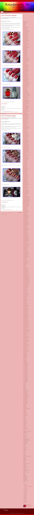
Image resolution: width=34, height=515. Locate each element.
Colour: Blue (24, 363)
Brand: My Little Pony (25, 239)
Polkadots (24, 449)
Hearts (24, 418)
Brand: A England (25, 32)
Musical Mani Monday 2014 (26, 440)
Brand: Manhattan (25, 218)
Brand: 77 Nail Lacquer (25, 31)
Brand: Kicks (24, 185)
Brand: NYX (24, 260)
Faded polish (24, 404)
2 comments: (11, 209)
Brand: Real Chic (25, 295)
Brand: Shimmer (25, 311)
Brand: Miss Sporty (25, 229)
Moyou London (17, 210)
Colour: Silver (24, 378)
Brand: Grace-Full (25, 155)
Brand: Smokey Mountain (26, 314)
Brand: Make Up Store (25, 216)
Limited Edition (25, 428)
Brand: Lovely (24, 206)
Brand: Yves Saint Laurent (26, 350)
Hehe (24, 419)
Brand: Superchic (25, 321)
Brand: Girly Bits (25, 144)
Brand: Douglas (25, 119)
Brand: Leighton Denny (25, 196)
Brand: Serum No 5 (25, 309)
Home (10, 212)
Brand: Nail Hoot (25, 242)
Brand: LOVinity (25, 207)
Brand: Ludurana (25, 208)
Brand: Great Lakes (25, 156)
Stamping (21, 210)
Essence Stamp (25, 403)
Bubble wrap (24, 356)
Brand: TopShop (25, 331)
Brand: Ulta (24, 335)
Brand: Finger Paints (25, 136)
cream (24, 383)
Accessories (24, 22)
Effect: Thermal (25, 402)
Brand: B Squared (25, 52)
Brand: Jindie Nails (25, 176)
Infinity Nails (24, 422)
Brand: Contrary (25, 98)
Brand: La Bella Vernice (25, 190)
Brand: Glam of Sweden (25, 145)
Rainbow (24, 454)
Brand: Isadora (25, 171)
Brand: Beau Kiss (25, 58)
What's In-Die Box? (25, 480)
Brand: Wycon (24, 347)
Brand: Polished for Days (26, 280)
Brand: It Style (24, 172)
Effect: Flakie (24, 392)
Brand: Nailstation (25, 247)
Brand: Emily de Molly (25, 126)
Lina (23, 429)
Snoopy (24, 464)
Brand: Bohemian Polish (26, 69)
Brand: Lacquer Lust (25, 191)
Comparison (24, 382)
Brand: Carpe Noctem (25, 78)
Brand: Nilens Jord (25, 252)
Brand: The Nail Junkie (25, 326)
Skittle (24, 461)
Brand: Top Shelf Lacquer (26, 330)
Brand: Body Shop (25, 68)
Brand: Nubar (24, 257)
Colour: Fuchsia (25, 368)
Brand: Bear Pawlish (25, 57)
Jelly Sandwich (25, 423)
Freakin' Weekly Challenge (26, 408)
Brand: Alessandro (25, 38)
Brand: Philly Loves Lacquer (26, 273)
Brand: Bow (24, 73)
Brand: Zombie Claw (25, 351)
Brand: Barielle (25, 54)
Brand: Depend (25, 113)
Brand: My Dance (25, 237)
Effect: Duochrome (25, 391)
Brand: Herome (25, 160)
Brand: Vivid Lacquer (25, 341)
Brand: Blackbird (25, 64)
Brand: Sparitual (25, 316)
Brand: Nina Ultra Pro (25, 253)
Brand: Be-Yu (24, 56)
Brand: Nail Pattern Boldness (26, 244)
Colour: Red (11, 210)
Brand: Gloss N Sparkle (25, 150)
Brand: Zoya (24, 352)
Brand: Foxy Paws (25, 139)
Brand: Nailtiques (25, 248)
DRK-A (24, 386)
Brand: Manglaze (25, 217)
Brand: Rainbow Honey (25, 294)
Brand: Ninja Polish (25, 254)
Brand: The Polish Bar (25, 327)
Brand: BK (24, 63)
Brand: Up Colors (25, 336)
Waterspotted (24, 479)
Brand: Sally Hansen (25, 305)
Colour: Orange (8, 210)
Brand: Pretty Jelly (25, 283)
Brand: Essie (24, 129)
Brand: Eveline (24, 131)
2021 (24, 493)
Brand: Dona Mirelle (25, 118)
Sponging (24, 465)
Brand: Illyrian (24, 166)
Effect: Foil (24, 393)
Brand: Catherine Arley (25, 79)
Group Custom (24, 414)
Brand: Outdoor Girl (25, 263)
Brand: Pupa (24, 290)
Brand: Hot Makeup (25, 162)
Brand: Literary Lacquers (26, 201)
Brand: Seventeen (25, 310)
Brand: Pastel (24, 269)
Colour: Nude (24, 373)
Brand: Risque (24, 299)
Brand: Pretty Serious (25, 285)
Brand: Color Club (25, 93)
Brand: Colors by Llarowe (26, 95)
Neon (24, 445)
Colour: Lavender (25, 371)
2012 (24, 501)
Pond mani (24, 450)
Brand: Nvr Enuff (25, 258)
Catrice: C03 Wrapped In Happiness (8, 116)
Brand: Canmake (25, 77)
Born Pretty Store (25, 27)
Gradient (24, 413)
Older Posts (20, 212)
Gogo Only (24, 412)
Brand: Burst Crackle (25, 74)
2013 (24, 500)
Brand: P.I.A (24, 265)
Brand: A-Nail (24, 33)
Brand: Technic (25, 324)
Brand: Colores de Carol (26, 94)
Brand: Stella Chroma (25, 320)
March (25, 489)
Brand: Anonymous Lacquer (26, 46)
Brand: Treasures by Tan (26, 332)
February (26, 490)
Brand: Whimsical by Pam (26, 345)
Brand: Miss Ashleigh (25, 228)
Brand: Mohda (24, 233)
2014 (24, 499)
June (25, 485)
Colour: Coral (24, 367)
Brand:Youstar (24, 355)
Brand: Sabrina (25, 304)
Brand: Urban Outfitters (25, 337)
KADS (24, 424)
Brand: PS (24, 288)
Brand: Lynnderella (25, 211)
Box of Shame (24, 28)
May (25, 487)
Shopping (24, 460)
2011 (24, 502)
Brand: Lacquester (25, 193)
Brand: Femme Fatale (25, 135)
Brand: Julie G (24, 181)
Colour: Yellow (24, 381)
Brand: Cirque (24, 89)
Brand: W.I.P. (24, 342)
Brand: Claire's (24, 90)
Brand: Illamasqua (25, 165)
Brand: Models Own (25, 232)
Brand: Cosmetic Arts (25, 100)
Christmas (24, 360)
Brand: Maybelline (25, 223)
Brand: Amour (24, 41)
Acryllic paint (24, 23)
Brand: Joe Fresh (25, 177)
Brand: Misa (24, 227)
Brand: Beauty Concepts (26, 59)
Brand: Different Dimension (26, 114)
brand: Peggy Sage (25, 270)
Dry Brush (24, 388)
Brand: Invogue (25, 170)
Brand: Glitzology (25, 149)
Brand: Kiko (24, 186)
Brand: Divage (24, 115)
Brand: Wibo (24, 346)
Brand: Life (24, 198)
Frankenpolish (24, 407)
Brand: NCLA (24, 249)
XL (23, 481)
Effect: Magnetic (25, 397)
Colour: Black (24, 362)
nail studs (24, 443)
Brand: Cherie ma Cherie (26, 84)
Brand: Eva (24, 130)
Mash (24, 434)
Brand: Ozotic (24, 264)
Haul (23, 417)
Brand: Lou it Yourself (25, 203)
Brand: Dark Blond (25, 108)
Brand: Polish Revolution (26, 278)
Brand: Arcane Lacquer (25, 47)
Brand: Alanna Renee (25, 36)
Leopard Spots (24, 427)
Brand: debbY (24, 110)
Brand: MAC (24, 213)
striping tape (24, 469)
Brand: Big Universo (25, 62)
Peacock (24, 448)
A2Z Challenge (25, 21)
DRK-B (24, 387)
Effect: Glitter (24, 394)
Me (23, 435)
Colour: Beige (24, 361)
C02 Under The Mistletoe (4, 202)
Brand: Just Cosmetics (25, 182)
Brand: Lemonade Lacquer (26, 197)
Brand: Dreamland (25, 120)
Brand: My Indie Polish (25, 238)
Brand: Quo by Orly (25, 293)
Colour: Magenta (25, 372)
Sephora (24, 458)
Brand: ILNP (24, 167)
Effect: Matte (24, 398)
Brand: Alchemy (25, 37)
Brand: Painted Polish (25, 268)
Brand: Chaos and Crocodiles (26, 82)
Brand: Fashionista (25, 134)
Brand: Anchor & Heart (25, 43)
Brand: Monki (24, 234)
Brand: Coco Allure (25, 92)
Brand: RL (24, 301)
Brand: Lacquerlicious (25, 192)
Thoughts (24, 474)
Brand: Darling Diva (25, 109)
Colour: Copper (25, 366)
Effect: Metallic (24, 399)
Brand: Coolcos (25, 99)
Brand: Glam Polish (25, 146)
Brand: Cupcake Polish (25, 103)
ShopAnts (24, 459)
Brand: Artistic (24, 48)
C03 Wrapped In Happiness (4, 103)
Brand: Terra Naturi (25, 325)
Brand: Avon (24, 51)
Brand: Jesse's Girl (25, 175)
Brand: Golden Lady (25, 151)
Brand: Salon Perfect (25, 306)
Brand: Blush (24, 67)
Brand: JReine (24, 180)
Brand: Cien (24, 88)
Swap (24, 471)
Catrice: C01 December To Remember (9, 15)
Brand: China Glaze (25, 85)
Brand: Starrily (24, 319)
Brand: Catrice (4, 210)
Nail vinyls (24, 444)
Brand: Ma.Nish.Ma (25, 212)
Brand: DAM (24, 104)
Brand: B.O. (24, 53)
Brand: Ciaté (24, 87)
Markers (24, 433)
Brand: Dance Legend (25, 105)
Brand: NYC (24, 259)
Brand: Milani (24, 226)
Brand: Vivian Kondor (25, 340)
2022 (24, 492)
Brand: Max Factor (25, 222)
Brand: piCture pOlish (25, 274)
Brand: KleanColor (25, 187)
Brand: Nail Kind (25, 243)
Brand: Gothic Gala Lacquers (26, 154)
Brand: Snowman (25, 315)
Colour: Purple (24, 376)
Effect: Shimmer (14, 210)
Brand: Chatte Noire (25, 83)
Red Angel (24, 455)
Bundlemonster (25, 357)
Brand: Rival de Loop (25, 300)
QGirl (24, 453)
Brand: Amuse (24, 42)
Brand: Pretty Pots (25, 284)
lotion (24, 430)
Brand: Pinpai (24, 275)
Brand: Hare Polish (25, 159)
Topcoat (24, 475)
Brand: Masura (25, 221)
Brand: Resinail (25, 296)
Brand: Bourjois (25, 72)
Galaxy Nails (24, 409)
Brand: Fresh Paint (25, 140)
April (25, 488)
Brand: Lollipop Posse (25, 202)
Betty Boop (24, 26)
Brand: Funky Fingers (25, 141)
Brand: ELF (24, 124)
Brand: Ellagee (25, 125)
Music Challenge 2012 (25, 439)
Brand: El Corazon (25, 123)
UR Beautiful (24, 476)
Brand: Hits (24, 161)
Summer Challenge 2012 (26, 470)
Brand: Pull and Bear (25, 289)
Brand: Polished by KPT (25, 279)
